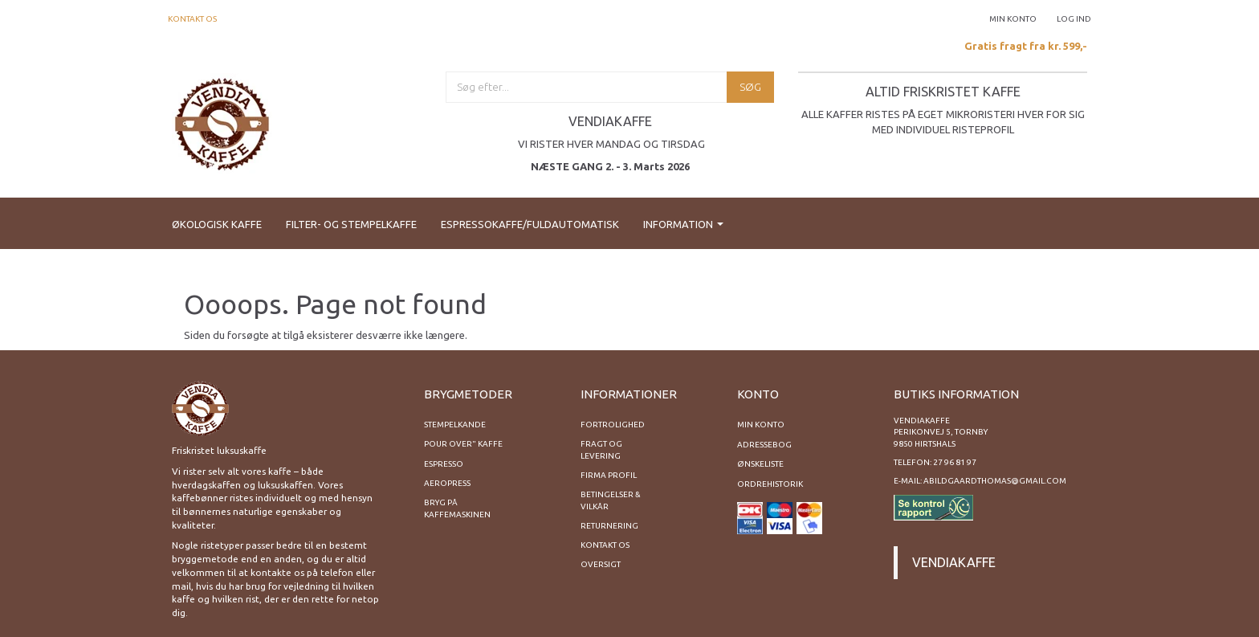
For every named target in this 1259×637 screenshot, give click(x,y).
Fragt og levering (601, 449)
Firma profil (609, 475)
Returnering (609, 525)
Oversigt (601, 564)
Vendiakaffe (954, 562)
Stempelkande (455, 424)
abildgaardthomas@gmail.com (994, 480)
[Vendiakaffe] (222, 121)
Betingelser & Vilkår (611, 500)
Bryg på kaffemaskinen (457, 508)
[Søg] (750, 87)
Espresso (443, 463)
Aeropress (447, 483)
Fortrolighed (613, 424)
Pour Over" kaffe (463, 443)
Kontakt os (192, 18)
